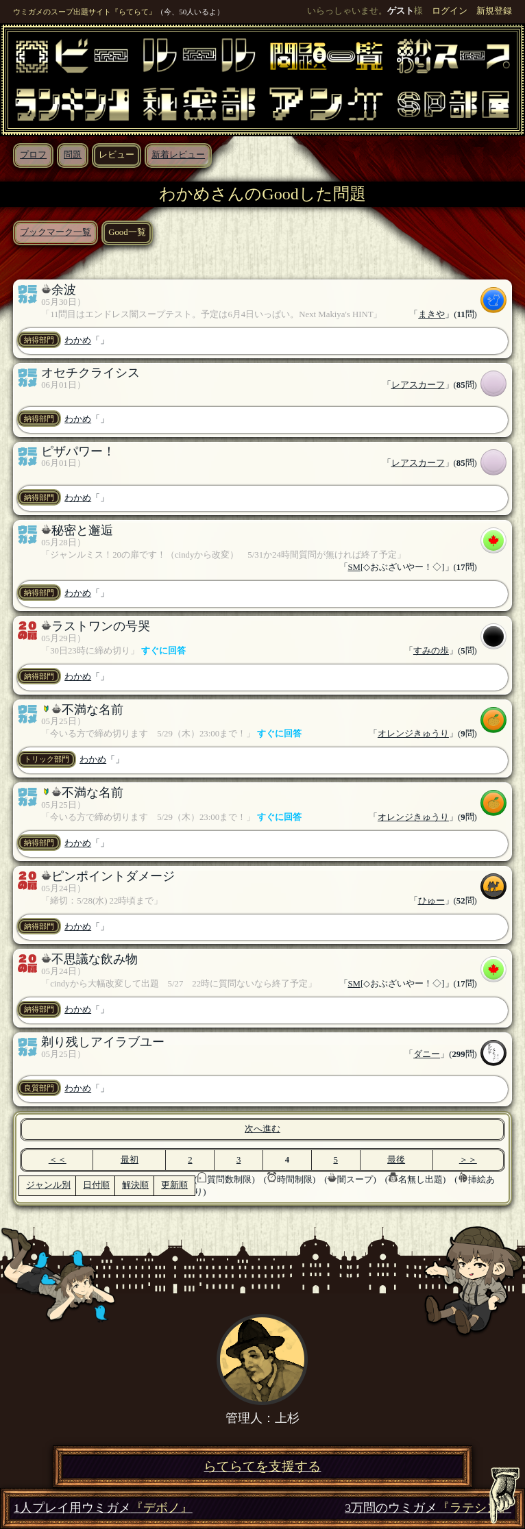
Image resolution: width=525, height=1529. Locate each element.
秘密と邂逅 (82, 530)
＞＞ (468, 1160)
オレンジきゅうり (413, 733)
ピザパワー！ (78, 451)
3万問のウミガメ (428, 1508)
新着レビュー (178, 155)
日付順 (96, 1185)
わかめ (77, 340)
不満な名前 (92, 710)
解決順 (135, 1185)
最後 (396, 1160)
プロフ (33, 155)
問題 (73, 155)
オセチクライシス (90, 373)
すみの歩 (431, 651)
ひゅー (431, 901)
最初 (129, 1160)
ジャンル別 (48, 1185)
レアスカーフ (418, 385)
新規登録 (494, 11)
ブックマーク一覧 (55, 232)
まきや (431, 314)
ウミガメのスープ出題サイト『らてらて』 (84, 12)
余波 (63, 290)
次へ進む (262, 1129)
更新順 (174, 1185)
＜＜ (57, 1160)
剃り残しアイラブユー (102, 1042)
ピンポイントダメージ (113, 876)
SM (354, 567)
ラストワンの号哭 (100, 626)
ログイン (449, 11)
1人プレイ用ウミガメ (103, 1508)
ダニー (426, 1054)
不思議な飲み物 (94, 959)
